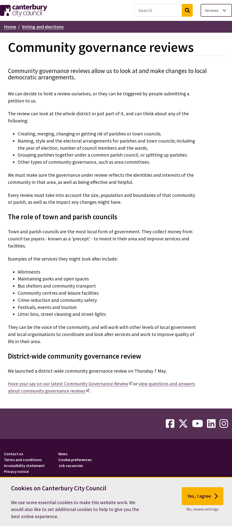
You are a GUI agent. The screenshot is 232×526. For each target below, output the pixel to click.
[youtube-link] (197, 423)
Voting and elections (43, 27)
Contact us (13, 453)
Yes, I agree (202, 497)
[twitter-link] (183, 423)
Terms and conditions (23, 459)
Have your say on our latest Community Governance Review (68, 384)
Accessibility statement (24, 465)
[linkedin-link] (211, 423)
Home (10, 27)
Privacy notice (16, 471)
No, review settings (202, 510)
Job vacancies (70, 465)
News (62, 453)
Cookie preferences (74, 459)
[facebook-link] (170, 423)
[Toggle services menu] (216, 10)
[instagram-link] (223, 423)
